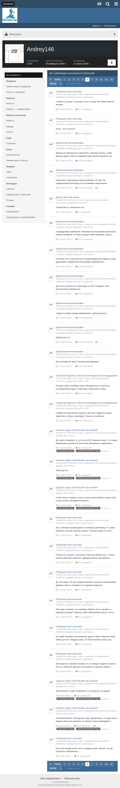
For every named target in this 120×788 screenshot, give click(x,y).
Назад (57, 78)
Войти (97, 26)
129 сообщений (84, 159)
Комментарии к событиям (18, 193)
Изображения (12, 210)
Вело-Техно (82, 201)
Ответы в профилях (15, 90)
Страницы (11, 142)
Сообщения (11, 176)
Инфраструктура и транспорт (79, 147)
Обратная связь (72, 777)
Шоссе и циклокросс (84, 95)
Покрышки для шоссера (69, 90)
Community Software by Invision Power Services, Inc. (60, 783)
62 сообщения (83, 108)
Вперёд (53, 82)
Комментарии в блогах (17, 159)
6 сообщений (82, 210)
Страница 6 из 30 (74, 82)
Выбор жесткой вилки (67, 195)
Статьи (9, 130)
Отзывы (10, 198)
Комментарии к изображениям (20, 215)
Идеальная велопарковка (70, 141)
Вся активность (13, 73)
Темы (8, 170)
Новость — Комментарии (18, 107)
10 (106, 78)
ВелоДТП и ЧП (81, 380)
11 (111, 78)
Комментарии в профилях (18, 85)
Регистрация (110, 26)
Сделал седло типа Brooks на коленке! (77, 428)
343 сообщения (84, 392)
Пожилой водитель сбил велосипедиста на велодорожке (86, 374)
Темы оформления (50, 777)
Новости (10, 102)
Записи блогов (13, 153)
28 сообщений (83, 446)
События (10, 187)
